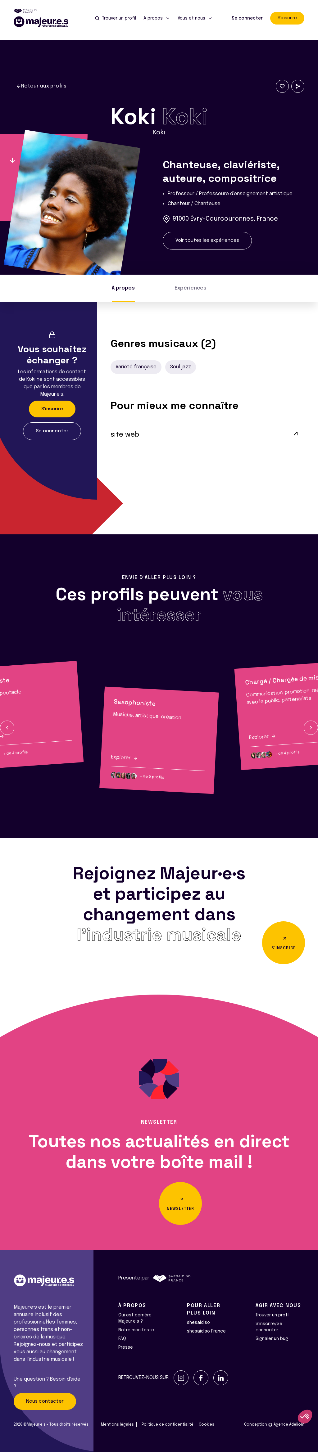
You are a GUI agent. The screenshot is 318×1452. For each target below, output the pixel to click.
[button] (7, 728)
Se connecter (247, 18)
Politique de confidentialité (167, 1425)
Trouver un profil (272, 1315)
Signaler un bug (272, 1339)
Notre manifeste (136, 1330)
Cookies (206, 1425)
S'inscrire (287, 18)
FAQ (122, 1339)
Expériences (191, 288)
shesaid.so (198, 1322)
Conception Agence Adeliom (274, 1425)
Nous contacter (45, 1401)
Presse (125, 1347)
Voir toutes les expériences (207, 240)
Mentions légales (117, 1425)
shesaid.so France (206, 1331)
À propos (123, 288)
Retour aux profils (41, 86)
